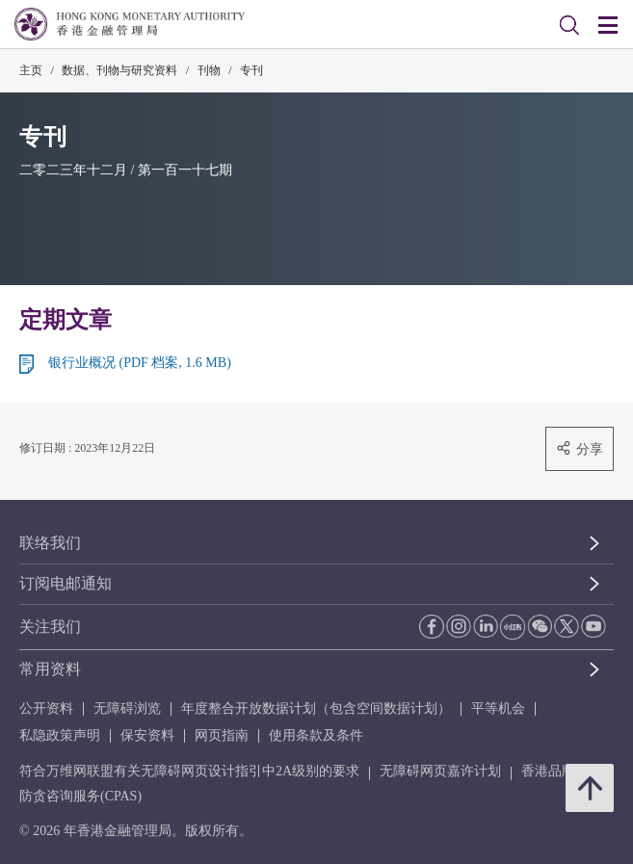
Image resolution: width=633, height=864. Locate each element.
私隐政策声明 (59, 735)
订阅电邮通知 (65, 583)
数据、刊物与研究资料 (119, 70)
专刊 (251, 70)
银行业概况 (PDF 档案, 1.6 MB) (139, 362)
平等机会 (498, 708)
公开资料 (46, 708)
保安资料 (147, 735)
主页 (30, 70)
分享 (579, 448)
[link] (569, 25)
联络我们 (50, 543)
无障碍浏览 (127, 708)
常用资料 (50, 669)
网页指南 (222, 735)
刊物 (209, 70)
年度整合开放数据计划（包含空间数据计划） (316, 708)
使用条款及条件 (316, 735)
